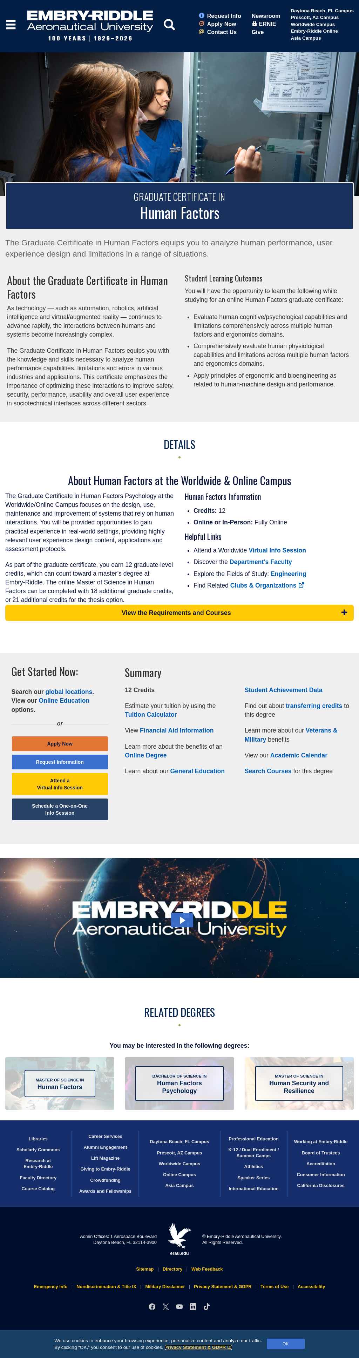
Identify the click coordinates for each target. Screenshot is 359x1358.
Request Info (220, 16)
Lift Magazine (105, 1158)
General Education (197, 771)
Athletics (253, 1166)
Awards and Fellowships (105, 1191)
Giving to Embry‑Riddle (105, 1169)
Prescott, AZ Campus (315, 17)
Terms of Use (274, 1286)
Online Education (64, 700)
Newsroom (266, 16)
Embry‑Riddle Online (314, 31)
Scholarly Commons (38, 1149)
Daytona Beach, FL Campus (322, 10)
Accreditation (320, 1163)
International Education (253, 1188)
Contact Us (218, 32)
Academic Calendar (298, 755)
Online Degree (146, 755)
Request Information (60, 762)
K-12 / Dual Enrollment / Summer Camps (254, 1152)
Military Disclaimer (165, 1286)
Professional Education (253, 1138)
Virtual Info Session (277, 550)
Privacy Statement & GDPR (198, 1347)
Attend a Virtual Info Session (59, 784)
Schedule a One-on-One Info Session (60, 809)
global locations (68, 691)
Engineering (288, 573)
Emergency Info (51, 1286)
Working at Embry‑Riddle (321, 1141)
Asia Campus (306, 38)
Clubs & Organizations (267, 585)
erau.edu (179, 1239)
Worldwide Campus (313, 24)
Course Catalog (38, 1188)
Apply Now (217, 24)
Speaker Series (254, 1177)
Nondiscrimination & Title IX (106, 1286)
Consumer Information (321, 1174)
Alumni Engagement (105, 1147)
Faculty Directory (38, 1177)
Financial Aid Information (177, 730)
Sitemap (145, 1269)
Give (258, 32)
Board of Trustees (321, 1152)
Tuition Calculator (151, 714)
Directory (172, 1269)
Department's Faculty (261, 561)
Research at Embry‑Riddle (38, 1163)
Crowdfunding (105, 1180)
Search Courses (268, 771)
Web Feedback (207, 1269)
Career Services (105, 1136)
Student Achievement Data (284, 690)
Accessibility (311, 1286)
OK (286, 1344)
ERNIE (264, 24)
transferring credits (314, 705)
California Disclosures (321, 1185)
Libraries (38, 1138)
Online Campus (179, 1174)
